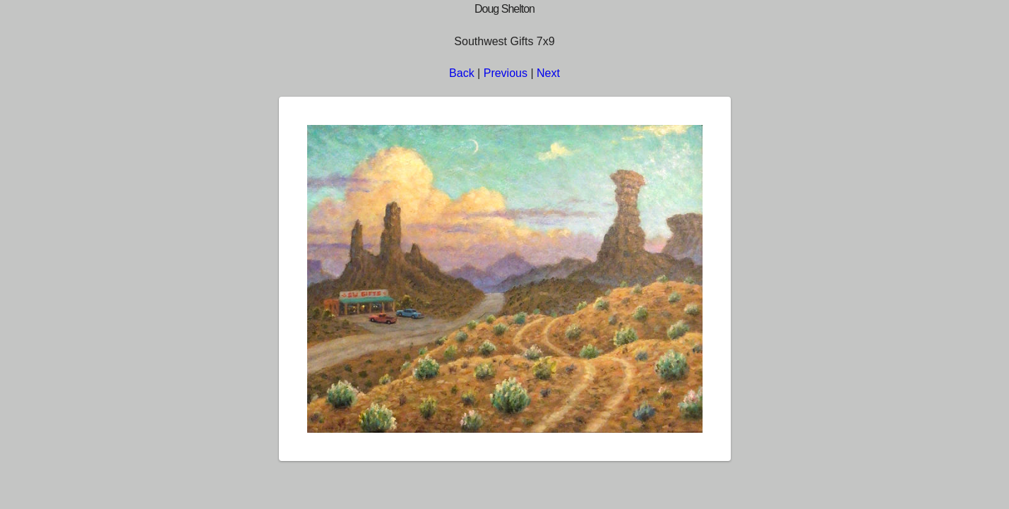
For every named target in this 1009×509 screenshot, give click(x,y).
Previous (505, 73)
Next (548, 73)
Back (461, 73)
